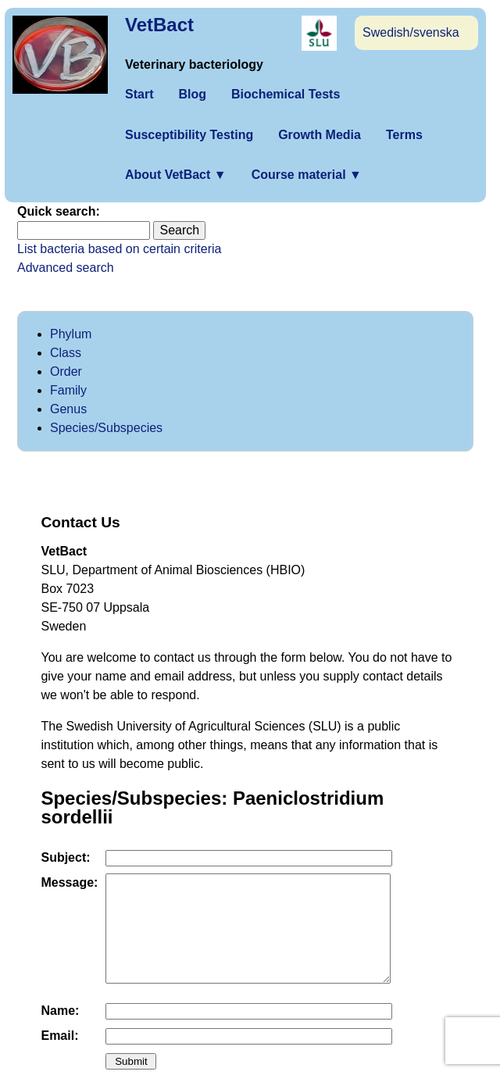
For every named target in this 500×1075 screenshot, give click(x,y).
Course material (307, 174)
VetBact (159, 24)
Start (139, 94)
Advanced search (65, 267)
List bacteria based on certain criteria (119, 248)
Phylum (70, 334)
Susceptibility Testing (189, 134)
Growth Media (319, 134)
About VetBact (176, 174)
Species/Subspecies (106, 427)
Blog (192, 94)
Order (66, 371)
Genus (68, 409)
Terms (404, 134)
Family (68, 390)
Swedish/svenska (410, 32)
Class (65, 352)
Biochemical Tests (285, 94)
